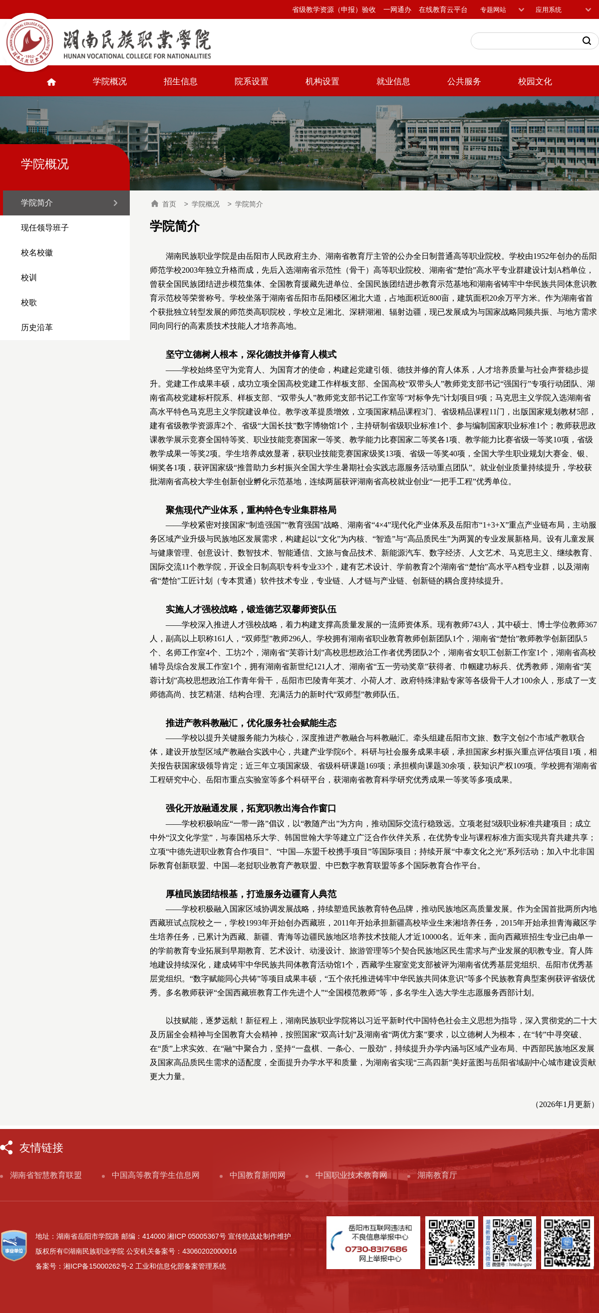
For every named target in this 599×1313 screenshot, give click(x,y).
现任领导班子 (45, 227)
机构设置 (322, 81)
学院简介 (37, 202)
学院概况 (110, 81)
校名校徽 (37, 252)
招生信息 (181, 81)
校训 (29, 277)
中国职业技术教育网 (351, 1175)
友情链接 (41, 1147)
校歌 (29, 302)
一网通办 (397, 9)
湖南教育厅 (437, 1175)
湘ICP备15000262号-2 (98, 1266)
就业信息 (393, 81)
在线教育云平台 (443, 9)
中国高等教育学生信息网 (156, 1175)
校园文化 (535, 81)
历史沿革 (37, 327)
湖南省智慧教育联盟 (46, 1175)
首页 (163, 204)
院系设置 (252, 81)
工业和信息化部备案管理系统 (180, 1266)
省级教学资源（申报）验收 (334, 9)
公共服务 (464, 81)
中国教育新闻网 (258, 1175)
